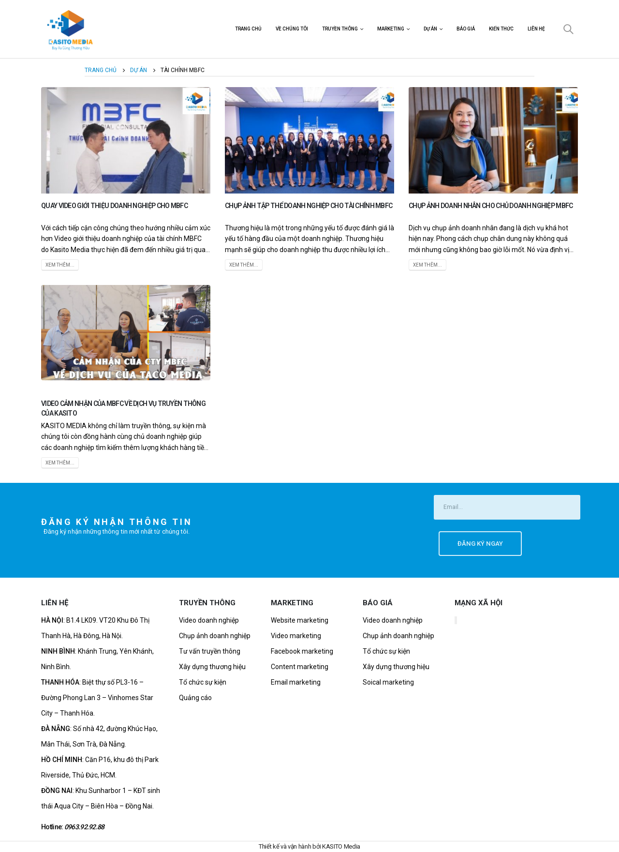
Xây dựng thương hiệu (212, 667)
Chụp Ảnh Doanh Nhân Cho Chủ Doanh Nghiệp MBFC (491, 205)
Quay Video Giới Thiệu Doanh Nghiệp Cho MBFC (114, 205)
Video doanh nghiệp (209, 620)
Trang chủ (248, 28)
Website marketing (299, 620)
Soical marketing (388, 682)
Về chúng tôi (292, 28)
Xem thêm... (59, 265)
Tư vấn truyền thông (209, 651)
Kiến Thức (501, 28)
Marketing (390, 28)
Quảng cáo (195, 698)
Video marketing (296, 636)
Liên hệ (536, 28)
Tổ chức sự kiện (202, 682)
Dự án (430, 28)
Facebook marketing (302, 651)
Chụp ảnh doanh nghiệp (215, 636)
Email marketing (296, 682)
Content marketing (299, 667)
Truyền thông (340, 28)
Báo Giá (466, 28)
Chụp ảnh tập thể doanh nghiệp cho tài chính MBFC (308, 205)
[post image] (125, 140)
